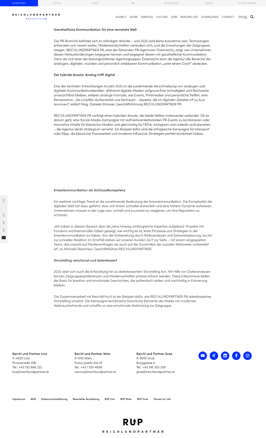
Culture (162, 17)
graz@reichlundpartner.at (155, 372)
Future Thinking (247, 3)
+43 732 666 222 (30, 367)
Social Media (171, 3)
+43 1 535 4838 (91, 367)
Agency (121, 17)
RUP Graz (142, 399)
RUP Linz (110, 399)
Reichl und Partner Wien (92, 354)
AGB (33, 399)
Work (134, 17)
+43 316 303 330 (154, 367)
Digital (57, 3)
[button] (3, 199)
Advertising (19, 3)
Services (147, 17)
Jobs (174, 17)
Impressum (18, 399)
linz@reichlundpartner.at (30, 372)
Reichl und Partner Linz (29, 354)
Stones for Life (162, 399)
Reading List (189, 17)
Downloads (209, 17)
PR (133, 3)
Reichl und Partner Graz (154, 354)
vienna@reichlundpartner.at (95, 372)
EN (240, 17)
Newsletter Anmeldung (86, 399)
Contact (228, 17)
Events (209, 3)
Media (95, 3)
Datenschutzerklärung (54, 399)
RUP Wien (126, 399)
